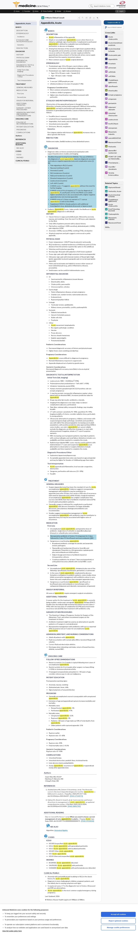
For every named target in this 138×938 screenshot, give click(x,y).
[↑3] (114, 22)
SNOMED (19, 154)
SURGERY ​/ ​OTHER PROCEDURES (23, 105)
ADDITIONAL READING (21, 140)
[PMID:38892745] (74, 807)
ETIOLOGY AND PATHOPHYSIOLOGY (24, 37)
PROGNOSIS (21, 126)
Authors (19, 132)
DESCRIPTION (22, 27)
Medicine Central (41, 4)
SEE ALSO (20, 144)
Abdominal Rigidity (61, 831)
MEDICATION (21, 87)
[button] (67, 11)
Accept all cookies (118, 914)
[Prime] (46, 11)
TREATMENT (21, 80)
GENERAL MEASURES (24, 84)
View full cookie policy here (12, 931)
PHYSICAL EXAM (22, 54)
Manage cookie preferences (118, 927)
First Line (20, 90)
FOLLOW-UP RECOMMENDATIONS (24, 119)
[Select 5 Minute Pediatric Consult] (114, 114)
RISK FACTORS (22, 44)
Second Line (21, 93)
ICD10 (18, 151)
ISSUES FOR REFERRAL (25, 97)
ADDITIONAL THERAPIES (21, 100)
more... (107, 227)
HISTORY (20, 51)
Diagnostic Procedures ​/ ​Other (25, 72)
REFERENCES (21, 136)
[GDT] (114, 90)
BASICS (18, 23)
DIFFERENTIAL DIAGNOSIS (22, 57)
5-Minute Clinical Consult (52, 17)
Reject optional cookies (118, 921)
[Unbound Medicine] (121, 4)
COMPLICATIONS (23, 129)
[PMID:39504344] (87, 821)
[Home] (17, 11)
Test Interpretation (24, 77)
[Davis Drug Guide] (114, 67)
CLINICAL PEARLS (22, 157)
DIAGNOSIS (20, 48)
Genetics (20, 41)
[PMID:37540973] (76, 796)
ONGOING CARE (22, 115)
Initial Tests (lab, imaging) (23, 67)
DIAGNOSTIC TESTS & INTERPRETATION (25, 62)
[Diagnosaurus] (114, 38)
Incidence (20, 33)
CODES (18, 147)
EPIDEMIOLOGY (22, 30)
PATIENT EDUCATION (24, 123)
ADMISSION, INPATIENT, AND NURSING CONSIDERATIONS (25, 110)
